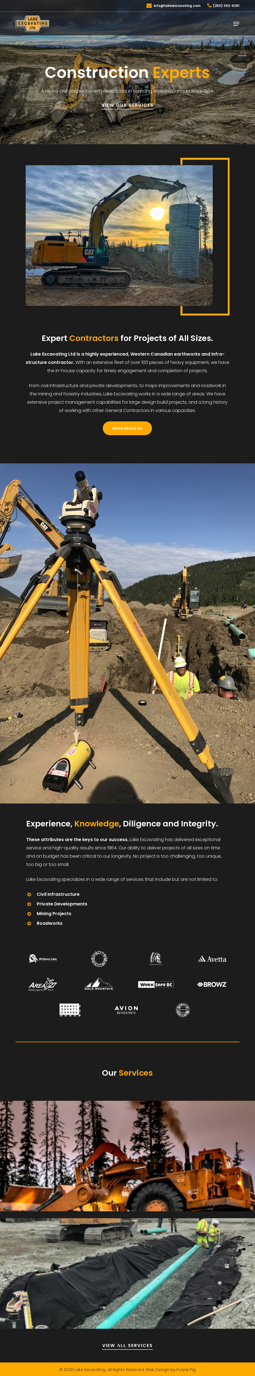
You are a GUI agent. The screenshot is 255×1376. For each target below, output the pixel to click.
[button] (236, 24)
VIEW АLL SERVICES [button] (127, 1345)
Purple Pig (186, 1369)
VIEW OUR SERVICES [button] (127, 105)
